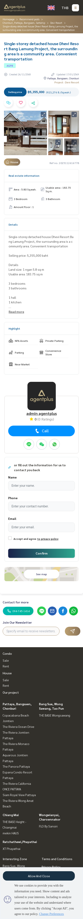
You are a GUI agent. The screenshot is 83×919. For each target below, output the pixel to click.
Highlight (14, 328)
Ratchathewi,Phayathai (20, 842)
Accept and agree (25, 539)
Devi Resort (56, 22)
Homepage (8, 19)
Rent (6, 666)
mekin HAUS (11, 833)
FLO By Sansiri (48, 826)
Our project (11, 692)
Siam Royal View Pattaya (19, 795)
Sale (6, 660)
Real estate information (24, 175)
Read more (16, 312)
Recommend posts (29, 19)
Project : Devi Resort (66, 82)
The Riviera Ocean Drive (18, 727)
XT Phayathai (11, 849)
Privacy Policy (51, 867)
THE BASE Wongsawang (54, 715)
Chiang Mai (11, 815)
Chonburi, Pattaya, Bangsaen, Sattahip (24, 22)
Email (12, 519)
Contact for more (16, 602)
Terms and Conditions (57, 859)
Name (12, 477)
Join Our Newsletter (17, 622)
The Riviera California (17, 783)
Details (13, 224)
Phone (12, 498)
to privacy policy (47, 539)
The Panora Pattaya (16, 766)
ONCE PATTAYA (12, 789)
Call (41, 430)
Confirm (42, 553)
